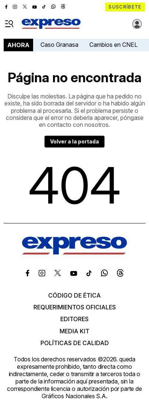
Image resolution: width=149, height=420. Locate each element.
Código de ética (74, 295)
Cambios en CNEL (113, 44)
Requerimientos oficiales (74, 307)
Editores (74, 319)
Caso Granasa (59, 44)
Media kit (74, 331)
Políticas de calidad (74, 343)
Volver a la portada (74, 141)
